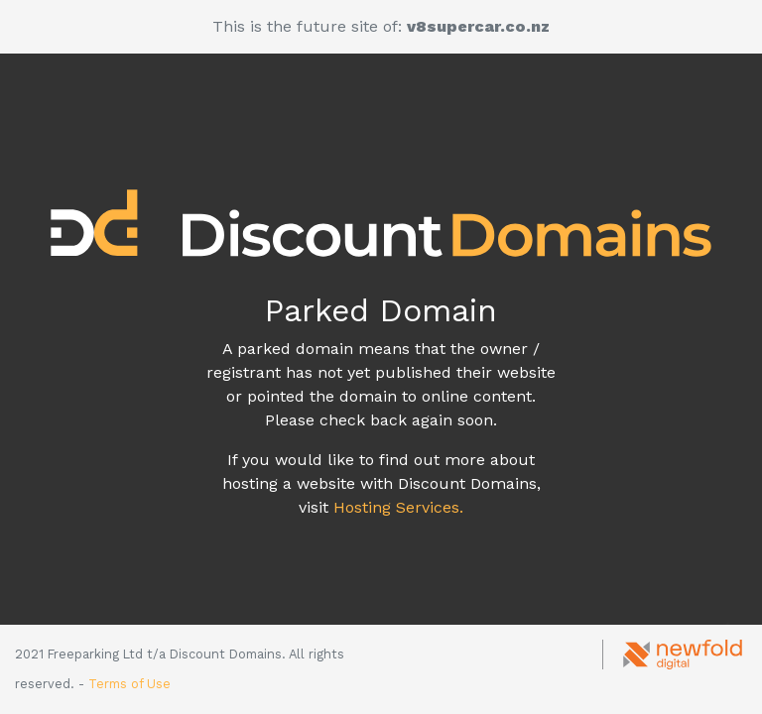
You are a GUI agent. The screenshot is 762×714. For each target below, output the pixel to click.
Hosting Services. (398, 507)
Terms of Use (129, 683)
